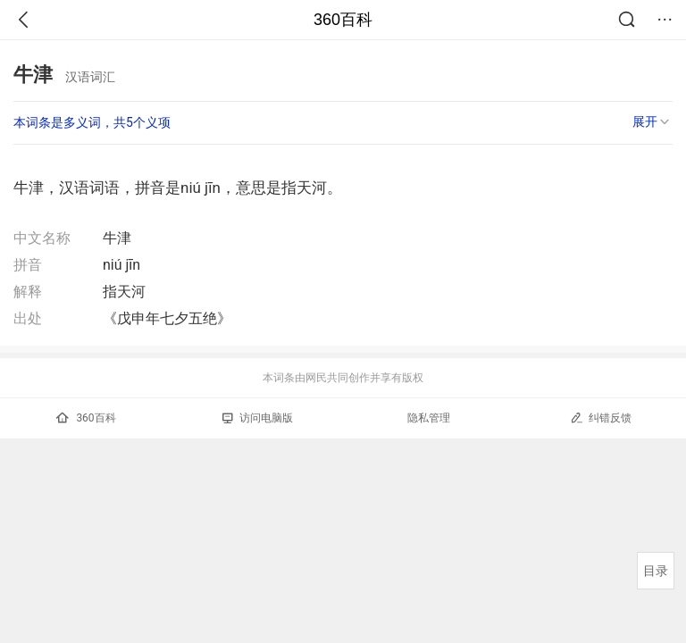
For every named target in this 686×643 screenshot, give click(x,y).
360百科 (343, 20)
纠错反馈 (601, 417)
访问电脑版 (257, 418)
